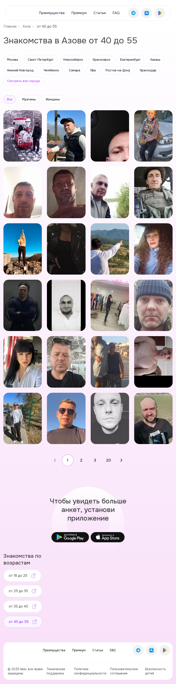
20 (108, 460)
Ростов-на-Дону (118, 70)
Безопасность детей (155, 671)
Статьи (99, 13)
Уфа (93, 70)
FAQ (116, 13)
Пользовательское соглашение (124, 671)
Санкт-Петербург (41, 60)
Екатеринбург (130, 60)
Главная (9, 26)
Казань (155, 60)
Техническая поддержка (56, 671)
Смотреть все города (23, 81)
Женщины (53, 99)
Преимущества (52, 13)
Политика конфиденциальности (90, 671)
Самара (74, 70)
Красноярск (101, 60)
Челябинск (51, 70)
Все (9, 99)
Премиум (79, 13)
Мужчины (29, 99)
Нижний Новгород (20, 70)
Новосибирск (73, 60)
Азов (27, 26)
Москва (12, 60)
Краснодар (148, 70)
